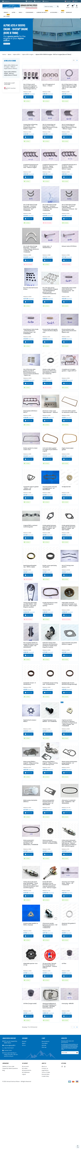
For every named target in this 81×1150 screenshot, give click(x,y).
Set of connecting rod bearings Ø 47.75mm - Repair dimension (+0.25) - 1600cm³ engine (50, 127)
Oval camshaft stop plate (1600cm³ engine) (69, 643)
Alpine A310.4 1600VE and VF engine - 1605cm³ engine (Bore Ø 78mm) (11, 66)
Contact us (45, 1068)
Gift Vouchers (12, 88)
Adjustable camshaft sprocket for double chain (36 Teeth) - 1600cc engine (69, 604)
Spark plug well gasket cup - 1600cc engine (29, 566)
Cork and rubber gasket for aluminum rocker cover (69, 411)
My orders (24, 1068)
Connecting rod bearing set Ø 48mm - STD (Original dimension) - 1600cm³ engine (30, 127)
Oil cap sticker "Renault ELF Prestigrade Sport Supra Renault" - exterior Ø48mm (50, 966)
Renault (6, 12)
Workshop (69, 12)
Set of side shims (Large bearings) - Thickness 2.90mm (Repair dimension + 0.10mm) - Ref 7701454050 (69, 207)
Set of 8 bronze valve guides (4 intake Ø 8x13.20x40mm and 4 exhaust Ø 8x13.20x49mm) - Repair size (31, 372)
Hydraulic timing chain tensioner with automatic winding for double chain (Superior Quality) (50, 645)
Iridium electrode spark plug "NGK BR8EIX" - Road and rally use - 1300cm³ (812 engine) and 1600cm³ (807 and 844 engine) (69, 843)
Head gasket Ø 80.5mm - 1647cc (30, 411)
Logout (24, 1074)
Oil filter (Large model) (30, 1003)
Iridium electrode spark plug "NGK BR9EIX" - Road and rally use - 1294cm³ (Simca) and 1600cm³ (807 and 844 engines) (31, 884)
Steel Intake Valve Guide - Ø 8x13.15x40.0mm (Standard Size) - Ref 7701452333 (69, 290)
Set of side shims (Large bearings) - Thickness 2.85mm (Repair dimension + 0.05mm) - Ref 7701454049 (50, 207)
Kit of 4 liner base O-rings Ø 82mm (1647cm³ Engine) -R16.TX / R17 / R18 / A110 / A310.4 (69, 86)
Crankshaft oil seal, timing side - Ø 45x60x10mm (50, 683)
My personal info (26, 1070)
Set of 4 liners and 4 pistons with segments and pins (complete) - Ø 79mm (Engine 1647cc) (30, 86)
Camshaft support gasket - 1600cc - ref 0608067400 (31, 488)
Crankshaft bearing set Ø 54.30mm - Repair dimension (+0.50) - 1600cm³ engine (69, 167)
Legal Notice (45, 1070)
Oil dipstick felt (66, 486)
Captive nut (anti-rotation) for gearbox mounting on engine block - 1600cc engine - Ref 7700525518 (69, 723)
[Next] (77, 60)
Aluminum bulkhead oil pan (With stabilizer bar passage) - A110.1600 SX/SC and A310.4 (49, 1006)
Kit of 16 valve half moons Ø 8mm (30, 288)
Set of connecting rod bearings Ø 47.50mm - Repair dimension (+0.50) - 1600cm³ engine (69, 127)
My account (25, 1066)
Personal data (45, 1074)
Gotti (62, 11)
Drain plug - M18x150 (68, 1003)
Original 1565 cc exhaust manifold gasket (30, 526)
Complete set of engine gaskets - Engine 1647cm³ (69, 370)
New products (45, 1041)
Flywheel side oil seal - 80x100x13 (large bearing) (69, 683)
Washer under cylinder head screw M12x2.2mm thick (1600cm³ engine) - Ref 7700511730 (50, 371)
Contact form (8, 1050)
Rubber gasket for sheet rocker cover (30, 448)
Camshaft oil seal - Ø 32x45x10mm (29, 683)
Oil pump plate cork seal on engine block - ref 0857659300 (50, 488)
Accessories (53, 12)
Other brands (29, 12)
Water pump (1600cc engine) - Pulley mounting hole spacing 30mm (30, 763)
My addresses (26, 1072)
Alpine (13, 12)
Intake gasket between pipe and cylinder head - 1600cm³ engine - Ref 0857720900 (69, 528)
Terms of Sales (46, 1072)
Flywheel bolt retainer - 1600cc (30, 720)
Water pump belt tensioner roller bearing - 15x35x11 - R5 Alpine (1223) (50, 842)
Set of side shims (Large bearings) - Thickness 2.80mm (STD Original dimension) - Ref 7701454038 (30, 207)
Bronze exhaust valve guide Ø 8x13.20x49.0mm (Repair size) (69, 331)
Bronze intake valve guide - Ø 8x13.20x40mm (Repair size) (50, 331)
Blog (3, 1070)
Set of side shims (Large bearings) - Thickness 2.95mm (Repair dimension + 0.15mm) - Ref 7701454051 (31, 249)
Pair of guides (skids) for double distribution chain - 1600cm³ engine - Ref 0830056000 (30, 645)
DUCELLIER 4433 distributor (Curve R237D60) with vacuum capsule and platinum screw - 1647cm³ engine (49, 884)
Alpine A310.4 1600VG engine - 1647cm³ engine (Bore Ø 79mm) (10, 73)
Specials (44, 1045)
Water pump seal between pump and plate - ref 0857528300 (69, 763)
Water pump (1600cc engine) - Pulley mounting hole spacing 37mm (50, 763)
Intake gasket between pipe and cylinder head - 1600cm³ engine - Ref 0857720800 (50, 528)
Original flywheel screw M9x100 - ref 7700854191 (50, 720)
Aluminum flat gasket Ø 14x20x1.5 (68, 924)
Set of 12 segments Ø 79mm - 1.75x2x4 (49, 85)
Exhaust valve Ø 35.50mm (69, 246)
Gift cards (6, 15)
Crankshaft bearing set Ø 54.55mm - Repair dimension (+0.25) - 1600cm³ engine (50, 167)
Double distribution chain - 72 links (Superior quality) (50, 604)
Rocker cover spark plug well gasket (50, 566)
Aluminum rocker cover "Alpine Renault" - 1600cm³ (50, 411)
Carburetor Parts (42, 11)
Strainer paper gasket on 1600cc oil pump (30, 924)
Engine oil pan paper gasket (68, 448)
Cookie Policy (45, 1076)
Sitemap (44, 1047)
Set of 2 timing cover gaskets (68, 566)
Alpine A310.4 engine (10, 61)
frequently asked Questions (10, 1068)
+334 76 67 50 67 (9, 1048)
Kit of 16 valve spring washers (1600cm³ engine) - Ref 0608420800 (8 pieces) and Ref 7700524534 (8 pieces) (50, 290)
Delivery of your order (8, 1066)
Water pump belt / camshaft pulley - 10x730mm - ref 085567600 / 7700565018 (30, 842)
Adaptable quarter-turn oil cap (30, 964)
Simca (20, 12)
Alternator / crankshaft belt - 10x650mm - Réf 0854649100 (68, 802)
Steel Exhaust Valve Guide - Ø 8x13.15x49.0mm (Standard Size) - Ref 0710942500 (30, 331)
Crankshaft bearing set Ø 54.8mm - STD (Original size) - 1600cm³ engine (30, 166)
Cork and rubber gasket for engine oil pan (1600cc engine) (50, 449)
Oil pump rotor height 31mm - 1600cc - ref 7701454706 (68, 883)
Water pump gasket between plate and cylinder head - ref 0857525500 (48, 802)
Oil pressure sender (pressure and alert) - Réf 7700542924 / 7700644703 (50, 925)
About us (44, 1066)
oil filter (64, 963)
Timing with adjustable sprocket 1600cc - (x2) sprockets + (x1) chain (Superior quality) (30, 605)
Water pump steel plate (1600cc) (30, 801)
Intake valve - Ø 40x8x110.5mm (47, 246)
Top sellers (45, 1043)
